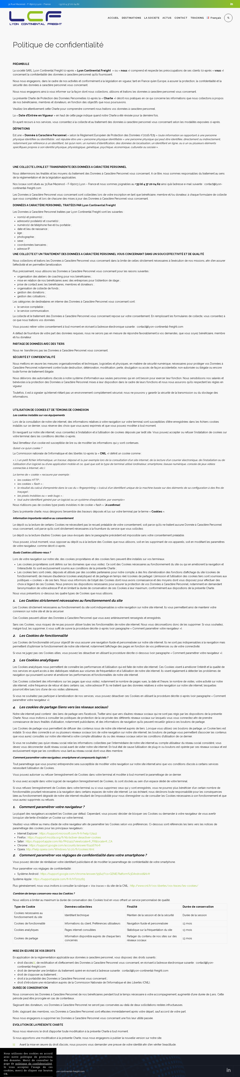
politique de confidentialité (33, 1063)
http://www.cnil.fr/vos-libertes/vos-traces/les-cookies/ (164, 885)
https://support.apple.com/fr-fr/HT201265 (59, 879)
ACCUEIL (114, 18)
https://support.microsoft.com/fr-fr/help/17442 (68, 833)
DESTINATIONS (132, 18)
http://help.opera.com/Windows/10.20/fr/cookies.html (60, 849)
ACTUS (167, 18)
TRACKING (198, 18)
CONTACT (181, 18)
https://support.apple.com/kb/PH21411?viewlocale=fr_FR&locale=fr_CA (69, 841)
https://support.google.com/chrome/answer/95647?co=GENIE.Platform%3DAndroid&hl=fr (95, 873)
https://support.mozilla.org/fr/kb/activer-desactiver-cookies (64, 837)
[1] (34, 962)
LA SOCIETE (152, 18)
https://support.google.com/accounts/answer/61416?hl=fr (65, 845)
